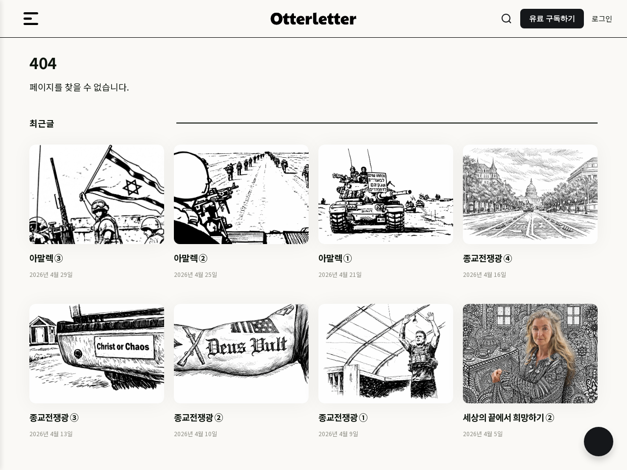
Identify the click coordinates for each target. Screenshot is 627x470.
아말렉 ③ (46, 257)
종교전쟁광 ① (342, 417)
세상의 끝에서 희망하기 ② (508, 417)
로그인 (602, 18)
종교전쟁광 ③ (53, 417)
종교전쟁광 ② (198, 417)
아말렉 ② (190, 257)
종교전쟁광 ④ (487, 257)
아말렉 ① (335, 257)
